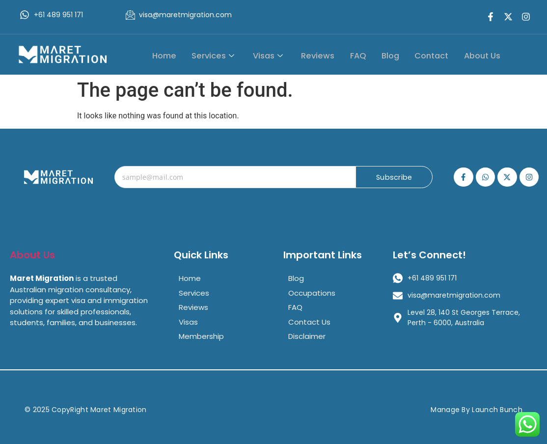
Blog (394, 55)
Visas (276, 55)
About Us (483, 55)
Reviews (325, 55)
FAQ (363, 55)
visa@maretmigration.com (185, 15)
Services (223, 55)
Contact (434, 55)
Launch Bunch (497, 410)
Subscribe (394, 177)
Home (176, 55)
